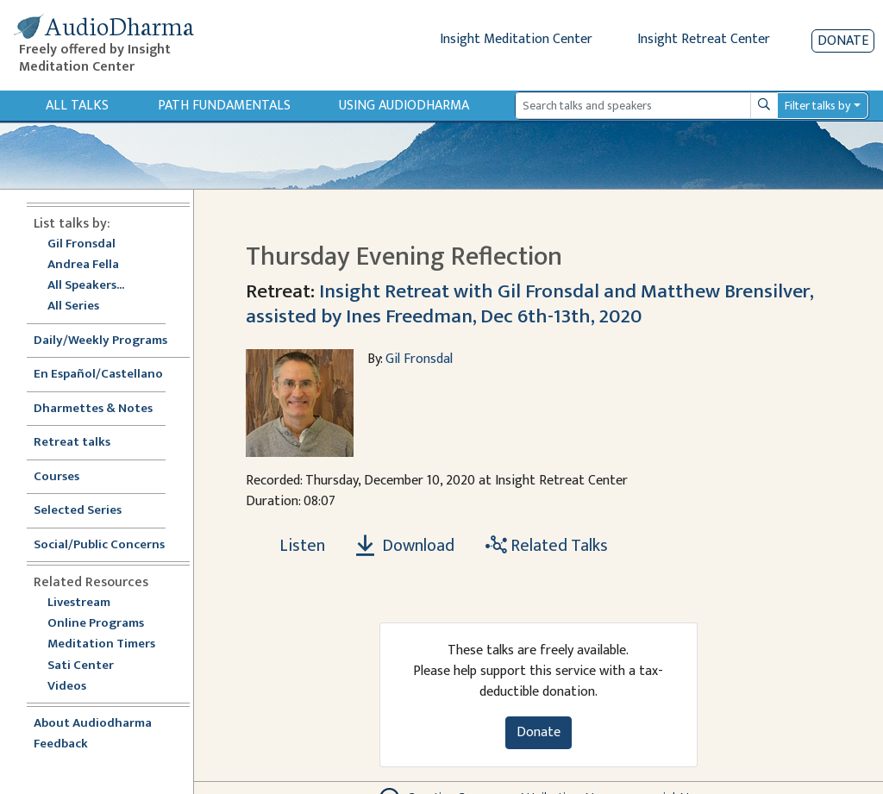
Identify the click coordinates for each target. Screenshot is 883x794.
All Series (73, 306)
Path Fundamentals (224, 105)
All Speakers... (85, 286)
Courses (56, 477)
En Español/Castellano (98, 374)
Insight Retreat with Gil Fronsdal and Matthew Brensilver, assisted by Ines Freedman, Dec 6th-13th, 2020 (529, 303)
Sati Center (80, 666)
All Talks (77, 105)
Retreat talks (72, 443)
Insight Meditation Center (516, 39)
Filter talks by (817, 106)
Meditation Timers (101, 644)
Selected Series (88, 511)
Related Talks (546, 545)
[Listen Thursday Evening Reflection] (292, 546)
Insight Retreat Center (703, 39)
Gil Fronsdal (81, 244)
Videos (75, 687)
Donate (842, 41)
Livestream (78, 603)
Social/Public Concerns (99, 545)
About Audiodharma (93, 724)
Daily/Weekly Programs (109, 341)
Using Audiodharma (404, 105)
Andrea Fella (83, 265)
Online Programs (95, 624)
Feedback (61, 744)
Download (405, 545)
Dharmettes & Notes (93, 409)
